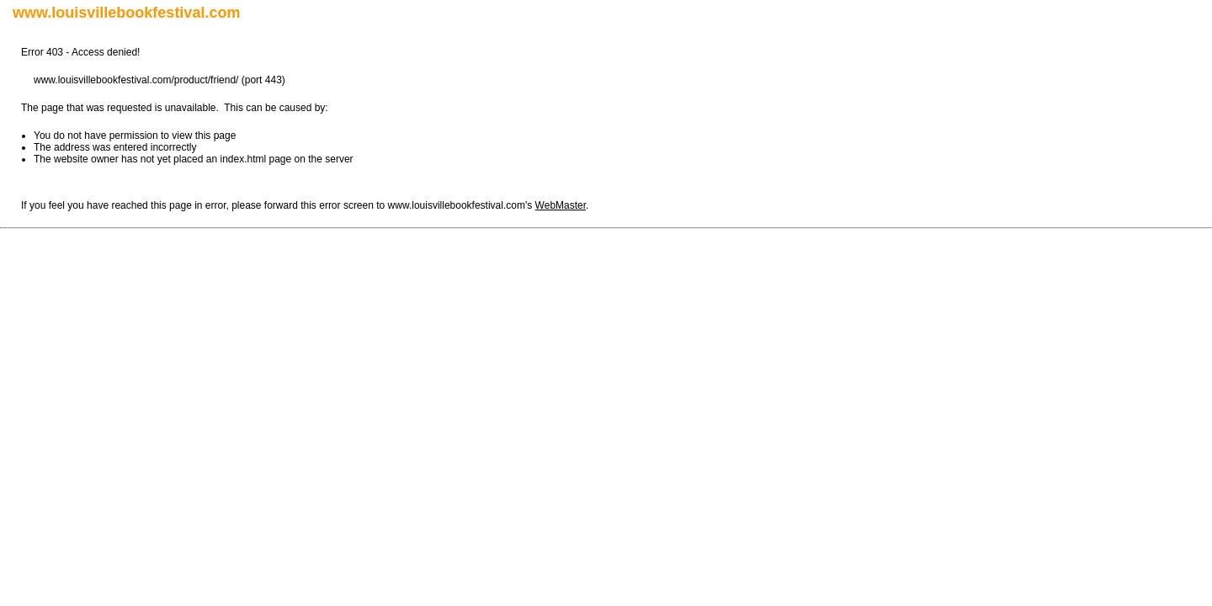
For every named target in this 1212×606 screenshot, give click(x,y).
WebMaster (560, 205)
